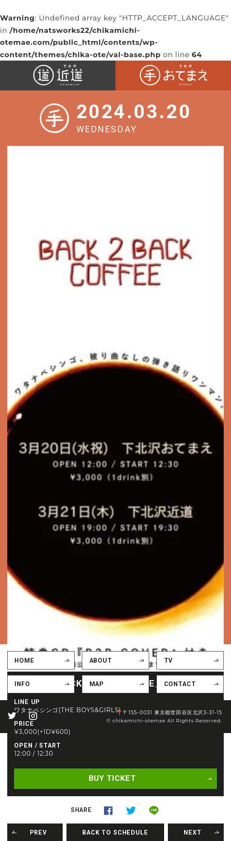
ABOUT (101, 660)
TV (168, 660)
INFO (22, 684)
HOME (24, 660)
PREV (38, 832)
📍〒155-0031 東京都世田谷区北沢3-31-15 (169, 712)
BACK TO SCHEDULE (115, 832)
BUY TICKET (112, 778)
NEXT (192, 832)
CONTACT (180, 684)
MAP (97, 684)
